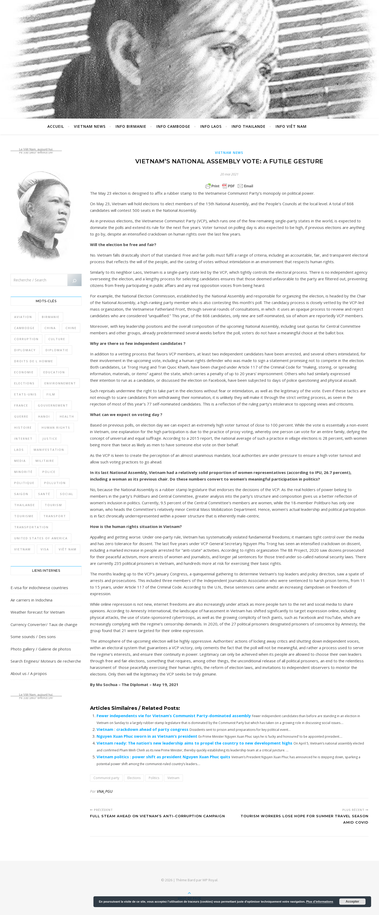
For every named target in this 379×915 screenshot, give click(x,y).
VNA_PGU (105, 791)
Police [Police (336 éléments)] (49, 472)
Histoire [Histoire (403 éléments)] (23, 427)
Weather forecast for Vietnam (38, 612)
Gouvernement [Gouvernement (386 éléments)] (53, 405)
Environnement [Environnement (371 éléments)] (60, 383)
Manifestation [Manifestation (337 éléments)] (49, 450)
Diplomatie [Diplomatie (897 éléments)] (57, 350)
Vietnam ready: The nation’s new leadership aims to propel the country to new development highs (194, 743)
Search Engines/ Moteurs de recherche (46, 661)
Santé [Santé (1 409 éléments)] (44, 494)
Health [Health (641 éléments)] (67, 416)
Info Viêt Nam (291, 126)
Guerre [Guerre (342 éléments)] (21, 416)
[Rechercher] (74, 281)
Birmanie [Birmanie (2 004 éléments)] (50, 317)
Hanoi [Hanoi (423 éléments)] (44, 416)
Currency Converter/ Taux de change (44, 624)
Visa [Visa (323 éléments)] (45, 549)
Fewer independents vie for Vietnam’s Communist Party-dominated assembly (174, 715)
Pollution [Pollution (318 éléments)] (55, 483)
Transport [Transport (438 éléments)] (54, 516)
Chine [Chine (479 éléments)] (71, 328)
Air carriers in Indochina (31, 600)
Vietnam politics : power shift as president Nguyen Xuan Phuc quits (163, 756)
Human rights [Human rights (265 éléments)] (56, 427)
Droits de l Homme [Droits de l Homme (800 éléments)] (33, 361)
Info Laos (211, 126)
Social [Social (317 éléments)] (66, 494)
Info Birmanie (131, 126)
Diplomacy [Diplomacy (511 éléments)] (25, 350)
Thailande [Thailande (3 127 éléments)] (24, 505)
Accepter (352, 901)
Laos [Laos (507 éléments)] (19, 450)
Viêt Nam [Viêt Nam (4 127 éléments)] (68, 549)
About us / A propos (29, 673)
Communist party (106, 778)
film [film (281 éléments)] (51, 394)
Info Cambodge (173, 126)
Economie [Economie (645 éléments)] (24, 372)
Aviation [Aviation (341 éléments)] (23, 317)
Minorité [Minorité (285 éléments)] (23, 472)
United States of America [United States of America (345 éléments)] (41, 538)
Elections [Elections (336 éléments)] (24, 383)
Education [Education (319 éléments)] (54, 372)
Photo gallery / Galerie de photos (41, 649)
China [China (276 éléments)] (50, 328)
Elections (134, 778)
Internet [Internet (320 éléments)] (23, 439)
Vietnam (173, 778)
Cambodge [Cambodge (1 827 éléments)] (24, 328)
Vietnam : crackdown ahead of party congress (142, 729)
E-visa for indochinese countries (39, 587)
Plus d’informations (319, 901)
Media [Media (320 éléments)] (20, 461)
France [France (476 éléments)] (21, 405)
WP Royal (209, 880)
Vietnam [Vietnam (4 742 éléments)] (22, 549)
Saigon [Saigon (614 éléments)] (21, 494)
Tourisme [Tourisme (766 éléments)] (24, 516)
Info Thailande (249, 126)
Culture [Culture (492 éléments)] (56, 339)
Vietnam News (90, 126)
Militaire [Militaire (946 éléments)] (45, 461)
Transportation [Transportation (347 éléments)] (31, 527)
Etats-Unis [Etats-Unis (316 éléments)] (25, 394)
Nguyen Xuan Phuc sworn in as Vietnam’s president (147, 736)
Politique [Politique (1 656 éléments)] (24, 483)
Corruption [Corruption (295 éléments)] (26, 339)
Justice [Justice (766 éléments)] (49, 439)
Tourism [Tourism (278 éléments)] (53, 505)
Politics (154, 778)
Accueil (55, 126)
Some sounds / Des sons (33, 636)
